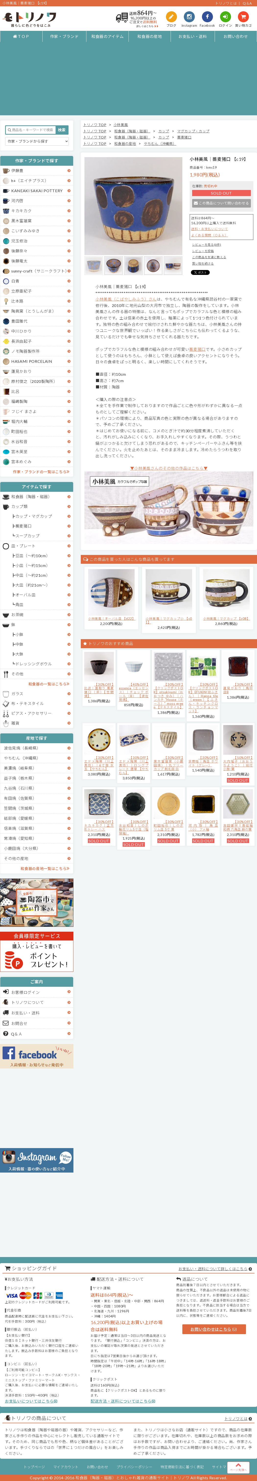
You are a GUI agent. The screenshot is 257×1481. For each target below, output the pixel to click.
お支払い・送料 (192, 36)
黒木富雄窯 (21, 220)
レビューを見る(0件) (206, 245)
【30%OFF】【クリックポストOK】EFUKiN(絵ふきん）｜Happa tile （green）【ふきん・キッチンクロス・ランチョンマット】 (203, 697)
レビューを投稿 (203, 251)
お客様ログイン (21, 992)
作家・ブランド (64, 36)
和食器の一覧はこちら (49, 683)
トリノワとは (226, 3)
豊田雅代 (19, 321)
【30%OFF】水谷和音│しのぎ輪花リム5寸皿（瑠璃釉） (134, 827)
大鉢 (19, 654)
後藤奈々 (19, 250)
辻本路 (17, 301)
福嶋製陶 (19, 401)
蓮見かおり (21, 371)
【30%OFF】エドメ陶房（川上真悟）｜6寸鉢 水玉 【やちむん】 (99, 763)
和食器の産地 (149, 36)
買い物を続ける (203, 263)
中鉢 (19, 644)
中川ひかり (21, 331)
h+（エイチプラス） (30, 180)
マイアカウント (66, 1467)
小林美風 (121, 125)
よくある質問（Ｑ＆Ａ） (209, 235)
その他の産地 (16, 858)
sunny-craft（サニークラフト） (40, 271)
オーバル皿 (25, 594)
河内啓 (17, 200)
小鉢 (19, 634)
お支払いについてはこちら (31, 1401)
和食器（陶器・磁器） (31, 496)
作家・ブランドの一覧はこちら (41, 471)
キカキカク (21, 210)
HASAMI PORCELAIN (31, 361)
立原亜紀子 (21, 291)
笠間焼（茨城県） (20, 808)
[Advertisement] (128, 81)
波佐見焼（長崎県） (22, 748)
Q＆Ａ (13, 1033)
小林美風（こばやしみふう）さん (126, 299)
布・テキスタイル (27, 703)
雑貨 (15, 723)
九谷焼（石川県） (20, 788)
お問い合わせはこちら (213, 1329)
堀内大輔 (19, 421)
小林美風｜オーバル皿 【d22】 (112, 619)
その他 (17, 673)
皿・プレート (23, 545)
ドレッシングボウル (33, 663)
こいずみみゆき (25, 230)
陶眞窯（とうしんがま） (33, 311)
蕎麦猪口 (23, 526)
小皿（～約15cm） (32, 565)
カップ (163, 131)
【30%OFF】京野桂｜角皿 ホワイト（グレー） (203, 761)
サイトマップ (223, 1467)
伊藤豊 (17, 170)
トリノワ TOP (94, 125)
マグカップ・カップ (193, 131)
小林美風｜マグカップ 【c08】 (226, 619)
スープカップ (27, 535)
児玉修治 (19, 240)
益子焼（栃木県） (20, 778)
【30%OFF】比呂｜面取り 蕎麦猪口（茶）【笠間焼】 (99, 690)
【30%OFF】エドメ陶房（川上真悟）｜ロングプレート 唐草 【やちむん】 (134, 765)
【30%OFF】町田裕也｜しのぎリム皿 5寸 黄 (168, 825)
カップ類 (19, 506)
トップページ (34, 1467)
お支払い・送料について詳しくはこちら (212, 1269)
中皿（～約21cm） (32, 575)
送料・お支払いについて (209, 229)
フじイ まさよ (24, 411)
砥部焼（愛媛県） (20, 818)
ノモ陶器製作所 (25, 351)
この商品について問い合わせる (221, 203)
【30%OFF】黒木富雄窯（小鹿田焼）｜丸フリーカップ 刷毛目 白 (168, 763)
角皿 (19, 604)
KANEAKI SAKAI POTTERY (37, 190)
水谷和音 (19, 441)
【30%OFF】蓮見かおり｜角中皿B (238, 688)
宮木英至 (19, 451)
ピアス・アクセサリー (31, 713)
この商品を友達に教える (209, 257)
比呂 (15, 391)
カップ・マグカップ (33, 516)
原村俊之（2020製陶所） (34, 381)
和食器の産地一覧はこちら (45, 868)
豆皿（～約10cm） (32, 555)
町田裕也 (19, 431)
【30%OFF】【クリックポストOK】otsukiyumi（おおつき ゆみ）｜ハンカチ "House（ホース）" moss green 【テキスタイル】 (168, 695)
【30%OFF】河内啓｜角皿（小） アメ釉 (203, 825)
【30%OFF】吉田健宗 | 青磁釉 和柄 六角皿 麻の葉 (238, 825)
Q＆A (247, 3)
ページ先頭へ (238, 1466)
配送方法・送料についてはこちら (123, 1401)
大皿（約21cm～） (32, 585)
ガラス (17, 693)
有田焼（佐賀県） (20, 798)
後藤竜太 (19, 261)
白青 (15, 281)
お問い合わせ (235, 36)
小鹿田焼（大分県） (22, 848)
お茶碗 (17, 614)
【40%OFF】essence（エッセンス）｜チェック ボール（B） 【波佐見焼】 (134, 692)
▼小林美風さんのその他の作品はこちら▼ (169, 468)
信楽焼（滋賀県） (20, 828)
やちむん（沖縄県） (22, 758)
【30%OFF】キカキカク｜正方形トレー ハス (99, 825)
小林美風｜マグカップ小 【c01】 (169, 620)
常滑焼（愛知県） (20, 838)
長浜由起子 (21, 341)
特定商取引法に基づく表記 (182, 1467)
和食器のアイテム (107, 36)
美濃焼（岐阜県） (20, 768)
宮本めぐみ (21, 461)
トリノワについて (27, 1002)
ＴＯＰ (21, 36)
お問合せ (15, 1023)
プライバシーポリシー (134, 1467)
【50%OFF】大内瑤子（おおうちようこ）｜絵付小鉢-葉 (238, 763)
